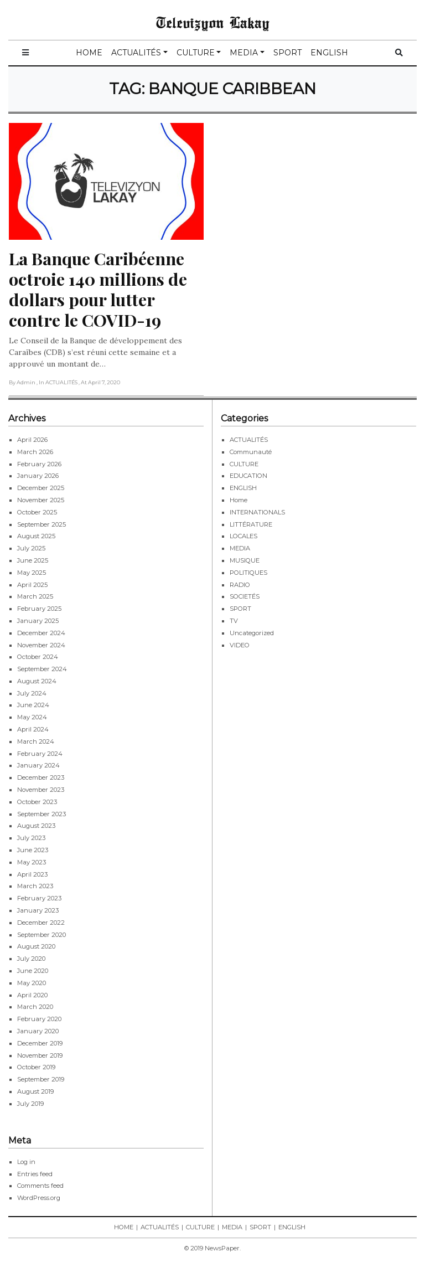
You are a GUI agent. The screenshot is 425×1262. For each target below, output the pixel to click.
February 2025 (39, 608)
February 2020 (39, 1019)
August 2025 (36, 536)
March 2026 (35, 452)
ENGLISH (329, 53)
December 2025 (40, 488)
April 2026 (32, 440)
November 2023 (40, 790)
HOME (89, 53)
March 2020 (35, 1007)
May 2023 (31, 862)
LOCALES (243, 536)
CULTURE (196, 53)
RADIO (240, 585)
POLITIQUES (248, 572)
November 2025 (40, 500)
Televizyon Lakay (212, 22)
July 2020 (31, 958)
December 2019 (40, 1043)
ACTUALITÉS (136, 53)
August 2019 (35, 1091)
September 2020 (41, 935)
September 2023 (41, 814)
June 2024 (33, 705)
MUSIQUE (245, 560)
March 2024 (35, 741)
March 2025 (35, 596)
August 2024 (36, 681)
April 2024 (33, 729)
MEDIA (244, 53)
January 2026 (38, 476)
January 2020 (38, 1031)
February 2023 (39, 898)
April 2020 (32, 995)
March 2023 (35, 886)
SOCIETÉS (245, 596)
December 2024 (41, 633)
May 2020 (31, 983)
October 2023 (37, 802)
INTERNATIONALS (257, 512)
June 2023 (32, 850)
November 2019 (40, 1055)
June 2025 (32, 560)
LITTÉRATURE (251, 524)
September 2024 (42, 669)
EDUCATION (248, 476)
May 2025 (31, 572)
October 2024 (37, 657)
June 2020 (32, 971)
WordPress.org (38, 1198)
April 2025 (32, 585)
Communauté (251, 452)
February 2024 (40, 754)
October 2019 (36, 1067)
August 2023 (36, 826)
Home (238, 500)
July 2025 (31, 548)
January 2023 (38, 910)
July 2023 (31, 838)
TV (234, 621)
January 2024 (38, 765)
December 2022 (41, 922)
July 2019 (30, 1104)
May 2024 (32, 717)
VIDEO (240, 645)
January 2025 (38, 621)
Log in (26, 1162)
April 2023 (32, 874)
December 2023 (40, 777)
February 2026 (39, 464)
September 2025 (41, 524)
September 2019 (40, 1079)
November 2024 (41, 645)
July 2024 (31, 693)
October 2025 (37, 512)
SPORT (287, 53)
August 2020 (36, 946)
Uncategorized (252, 633)
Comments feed (40, 1185)
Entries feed (35, 1174)
